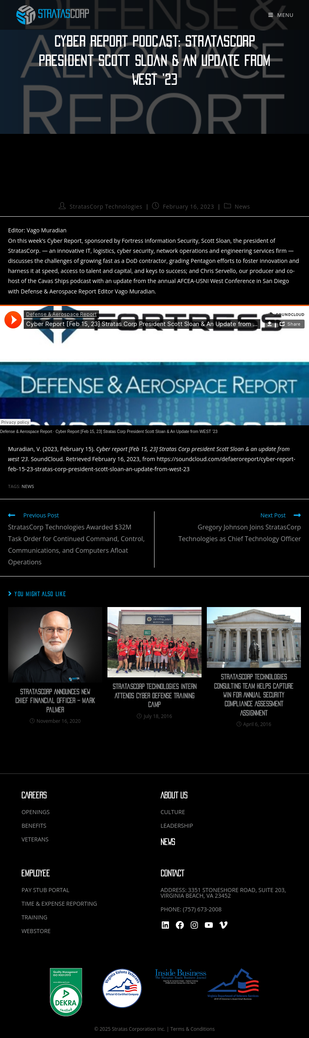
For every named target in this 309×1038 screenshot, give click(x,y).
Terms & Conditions (192, 1029)
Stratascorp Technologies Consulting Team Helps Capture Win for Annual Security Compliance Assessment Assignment (253, 695)
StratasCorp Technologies (106, 206)
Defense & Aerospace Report (26, 431)
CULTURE (173, 812)
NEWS (168, 842)
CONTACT (172, 873)
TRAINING (34, 917)
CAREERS (34, 795)
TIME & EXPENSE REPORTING (59, 903)
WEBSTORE (35, 931)
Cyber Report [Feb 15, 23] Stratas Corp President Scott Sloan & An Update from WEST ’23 (137, 431)
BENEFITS (33, 825)
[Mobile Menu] (280, 14)
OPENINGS (35, 812)
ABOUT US (174, 795)
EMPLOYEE (35, 873)
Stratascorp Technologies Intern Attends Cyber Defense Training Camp (154, 696)
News (242, 206)
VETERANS (34, 839)
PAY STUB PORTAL (45, 890)
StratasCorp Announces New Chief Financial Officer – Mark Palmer (55, 701)
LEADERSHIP (177, 825)
